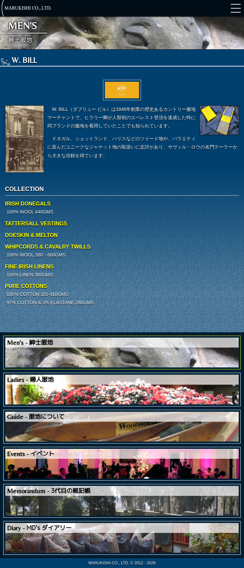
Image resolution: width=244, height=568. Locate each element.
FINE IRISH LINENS (29, 266)
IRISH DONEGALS (28, 204)
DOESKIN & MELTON (31, 235)
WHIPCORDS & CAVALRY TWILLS (47, 247)
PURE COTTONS (26, 286)
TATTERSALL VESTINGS (36, 223)
